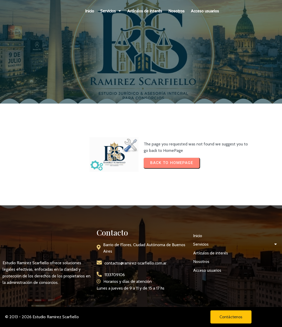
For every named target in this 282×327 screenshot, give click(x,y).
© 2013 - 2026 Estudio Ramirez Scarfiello (42, 316)
